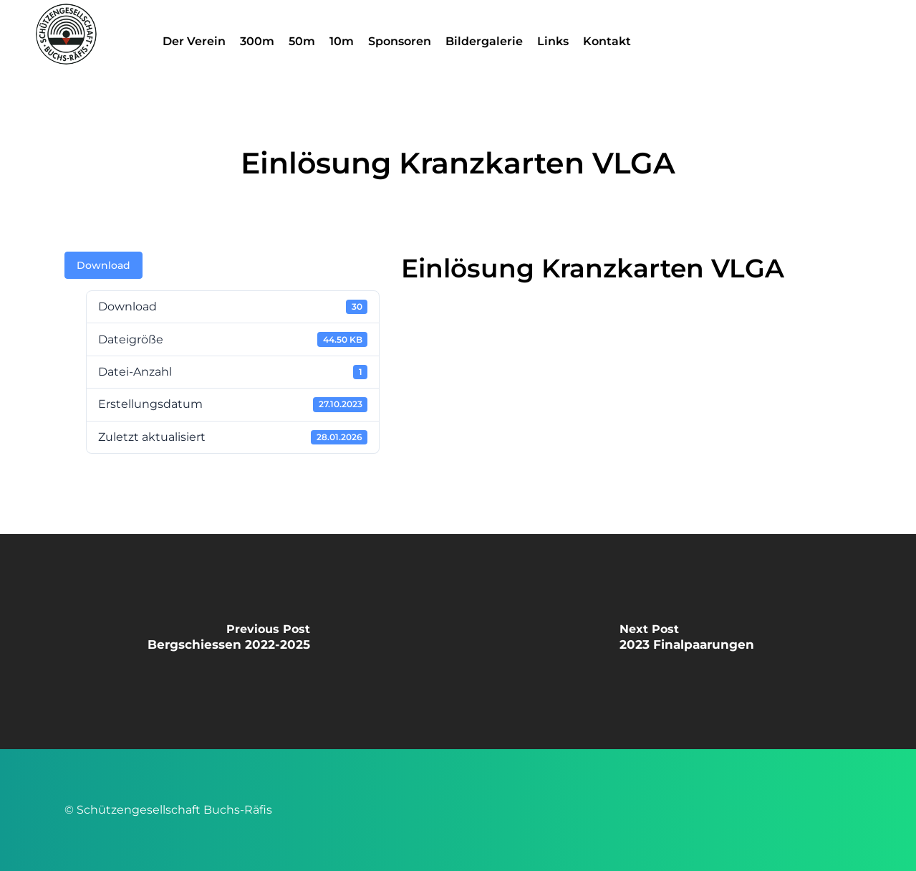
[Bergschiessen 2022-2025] (229, 641)
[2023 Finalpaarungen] (687, 641)
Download (103, 265)
